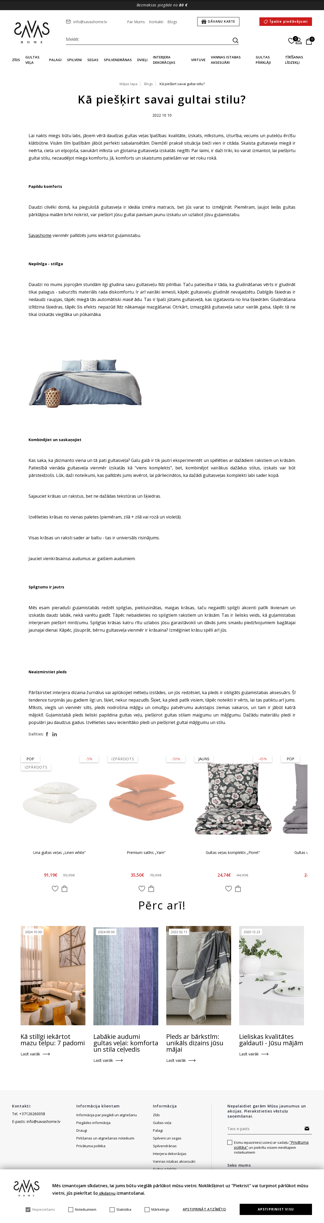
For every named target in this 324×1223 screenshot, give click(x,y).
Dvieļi (142, 59)
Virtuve (198, 59)
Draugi (81, 1131)
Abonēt (307, 1129)
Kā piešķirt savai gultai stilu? (182, 83)
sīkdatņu (107, 1193)
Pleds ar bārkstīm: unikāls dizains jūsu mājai (194, 1043)
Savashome (40, 235)
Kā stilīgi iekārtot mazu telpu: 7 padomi (53, 1040)
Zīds (16, 59)
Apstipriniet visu (276, 1209)
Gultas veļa (162, 1123)
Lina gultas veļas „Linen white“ (59, 852)
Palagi (55, 59)
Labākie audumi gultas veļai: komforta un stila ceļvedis (125, 1043)
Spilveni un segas (167, 1138)
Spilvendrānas (118, 59)
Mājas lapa (128, 83)
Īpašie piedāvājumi (289, 21)
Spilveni (74, 59)
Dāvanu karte (221, 21)
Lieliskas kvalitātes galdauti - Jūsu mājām (271, 1040)
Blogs (172, 21)
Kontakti (156, 21)
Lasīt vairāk (30, 1054)
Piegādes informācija (93, 1123)
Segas (92, 59)
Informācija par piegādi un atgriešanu (106, 1115)
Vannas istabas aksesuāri (174, 1161)
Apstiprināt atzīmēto (204, 1209)
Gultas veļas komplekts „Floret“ (233, 852)
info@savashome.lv (90, 21)
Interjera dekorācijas (170, 1154)
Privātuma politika (90, 1146)
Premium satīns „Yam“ (146, 852)
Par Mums (136, 21)
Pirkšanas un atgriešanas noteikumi (105, 1138)
